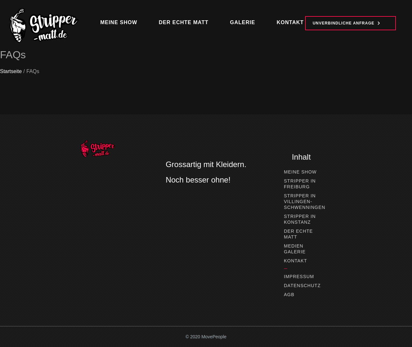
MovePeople (214, 336)
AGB (289, 294)
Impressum (299, 276)
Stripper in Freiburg (300, 183)
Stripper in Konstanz (300, 219)
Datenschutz (301, 285)
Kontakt (295, 260)
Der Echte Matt (298, 234)
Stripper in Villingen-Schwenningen (301, 201)
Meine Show (300, 171)
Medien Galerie (295, 248)
